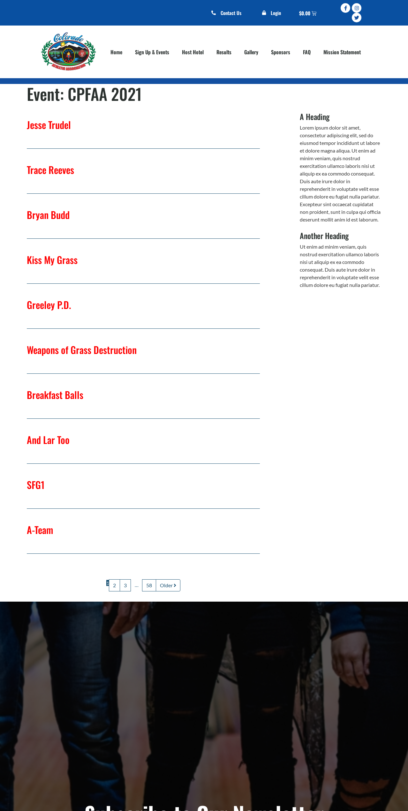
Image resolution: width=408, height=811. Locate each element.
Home (116, 52)
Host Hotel (193, 52)
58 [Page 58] (149, 585)
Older (168, 585)
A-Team (40, 529)
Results (223, 52)
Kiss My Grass (52, 259)
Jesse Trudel (49, 124)
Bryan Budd (48, 214)
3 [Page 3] (125, 585)
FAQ (307, 52)
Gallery (251, 52)
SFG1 (35, 484)
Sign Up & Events (152, 52)
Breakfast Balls (55, 394)
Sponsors (280, 52)
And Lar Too (48, 439)
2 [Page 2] (114, 585)
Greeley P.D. (49, 304)
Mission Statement (342, 52)
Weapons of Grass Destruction (82, 349)
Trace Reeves (50, 169)
